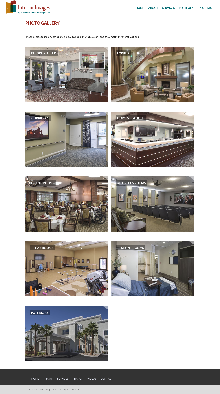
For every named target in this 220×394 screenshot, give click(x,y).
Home (140, 7)
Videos (91, 378)
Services (168, 7)
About (153, 7)
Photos (78, 378)
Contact (207, 7)
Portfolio (187, 7)
